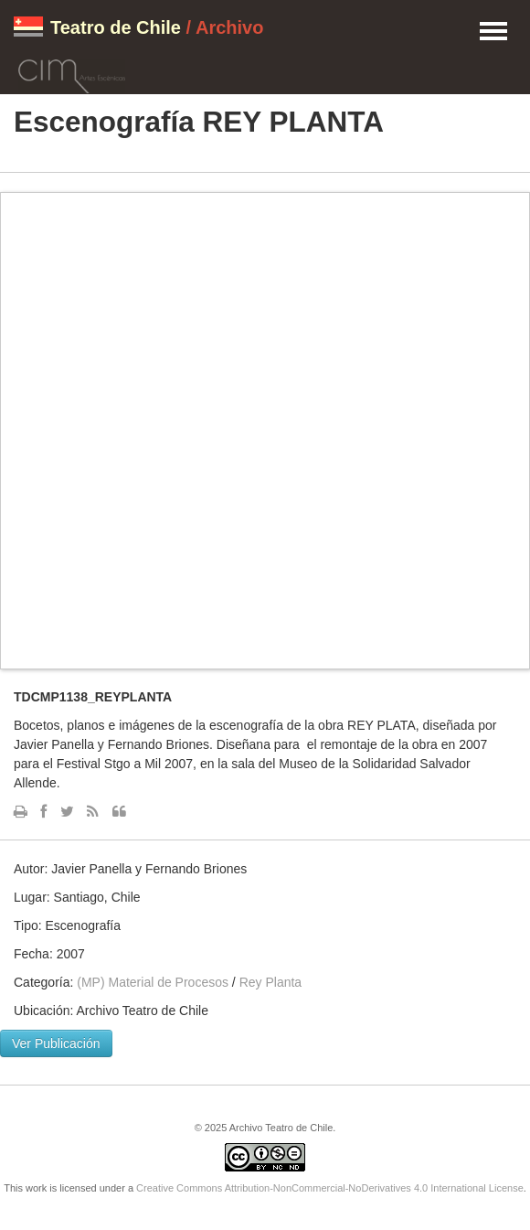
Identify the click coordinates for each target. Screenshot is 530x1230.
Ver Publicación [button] (56, 1043)
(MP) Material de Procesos (152, 982)
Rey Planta (270, 982)
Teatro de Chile (115, 27)
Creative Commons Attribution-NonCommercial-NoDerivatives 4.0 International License (330, 1187)
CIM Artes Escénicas (71, 73)
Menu (493, 32)
